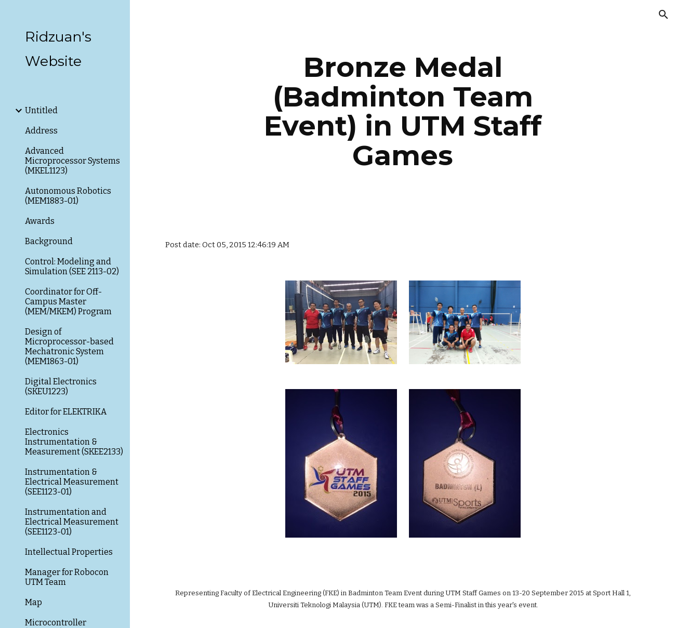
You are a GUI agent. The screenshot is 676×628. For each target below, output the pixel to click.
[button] (663, 14)
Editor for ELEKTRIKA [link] (66, 412)
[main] (403, 111)
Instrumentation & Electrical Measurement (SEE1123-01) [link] (71, 482)
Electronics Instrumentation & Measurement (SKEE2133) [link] (74, 442)
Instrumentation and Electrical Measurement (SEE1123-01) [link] (71, 522)
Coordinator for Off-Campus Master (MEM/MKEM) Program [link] (68, 301)
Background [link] (49, 241)
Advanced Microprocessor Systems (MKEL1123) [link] (72, 161)
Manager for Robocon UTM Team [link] (67, 577)
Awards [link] (40, 221)
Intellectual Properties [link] (69, 552)
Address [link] (41, 131)
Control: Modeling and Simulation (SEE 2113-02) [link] (72, 266)
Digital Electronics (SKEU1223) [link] (61, 386)
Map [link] (33, 602)
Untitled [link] (41, 110)
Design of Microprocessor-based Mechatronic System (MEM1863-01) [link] (69, 346)
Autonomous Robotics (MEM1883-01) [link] (68, 196)
